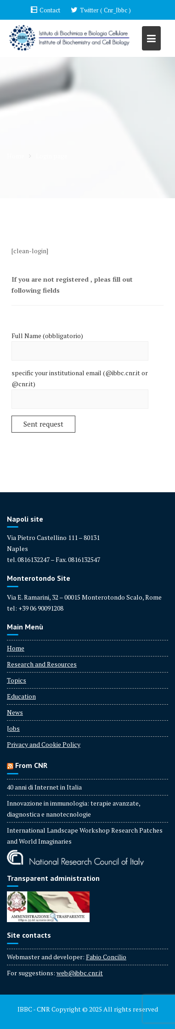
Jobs (13, 728)
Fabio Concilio (106, 956)
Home (15, 648)
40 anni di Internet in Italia (44, 787)
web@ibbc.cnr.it (79, 972)
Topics (16, 680)
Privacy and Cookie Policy (43, 744)
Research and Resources (42, 664)
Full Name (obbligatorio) (79, 343)
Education (21, 696)
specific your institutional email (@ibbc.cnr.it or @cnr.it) (79, 386)
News (15, 712)
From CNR (31, 765)
